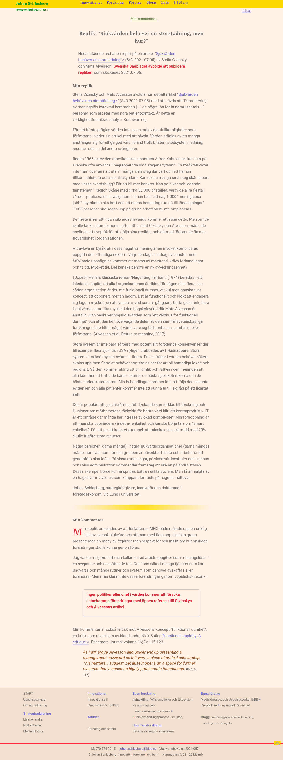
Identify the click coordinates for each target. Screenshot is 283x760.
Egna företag (210, 693)
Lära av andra (33, 719)
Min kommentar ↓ (144, 19)
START (28, 693)
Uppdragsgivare (34, 699)
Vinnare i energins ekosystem (153, 731)
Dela (165, 2)
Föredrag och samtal (102, 729)
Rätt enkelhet (32, 725)
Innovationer (91, 2)
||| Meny (181, 2)
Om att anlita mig (35, 705)
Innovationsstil (98, 699)
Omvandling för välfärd (103, 705)
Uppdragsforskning (147, 725)
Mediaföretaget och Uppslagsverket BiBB (231, 699)
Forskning (115, 2)
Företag (135, 2)
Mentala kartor (33, 731)
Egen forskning (143, 693)
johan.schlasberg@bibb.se (137, 749)
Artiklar (246, 10)
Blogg (151, 2)
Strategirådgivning (37, 713)
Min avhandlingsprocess (152, 717)
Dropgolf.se (210, 705)
